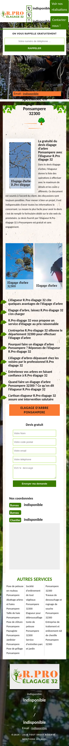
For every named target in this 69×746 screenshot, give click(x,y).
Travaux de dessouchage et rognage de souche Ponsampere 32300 (54, 606)
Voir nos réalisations (59, 7)
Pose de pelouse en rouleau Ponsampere (14, 591)
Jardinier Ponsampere (13, 642)
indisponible (42, 8)
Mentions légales (34, 739)
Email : (26, 94)
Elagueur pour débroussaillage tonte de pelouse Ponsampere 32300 (34, 624)
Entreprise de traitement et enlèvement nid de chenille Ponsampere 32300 (54, 633)
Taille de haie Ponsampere (13, 615)
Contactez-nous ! (59, 23)
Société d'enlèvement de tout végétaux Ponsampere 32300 (33, 597)
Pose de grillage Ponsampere (14, 651)
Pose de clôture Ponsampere (14, 624)
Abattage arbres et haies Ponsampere (14, 604)
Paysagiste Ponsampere (13, 633)
